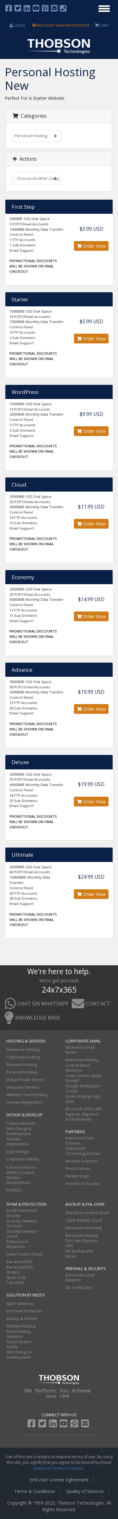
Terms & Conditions (34, 1491)
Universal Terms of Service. (58, 1468)
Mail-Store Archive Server (87, 1212)
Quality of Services (85, 1491)
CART (102, 25)
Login (17, 25)
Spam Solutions (20, 1303)
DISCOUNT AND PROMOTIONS (60, 25)
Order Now (91, 246)
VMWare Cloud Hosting (27, 1094)
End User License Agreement (59, 1480)
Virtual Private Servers (25, 1079)
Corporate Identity (22, 1159)
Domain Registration (24, 1102)
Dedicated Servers (22, 1087)
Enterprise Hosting (22, 1049)
